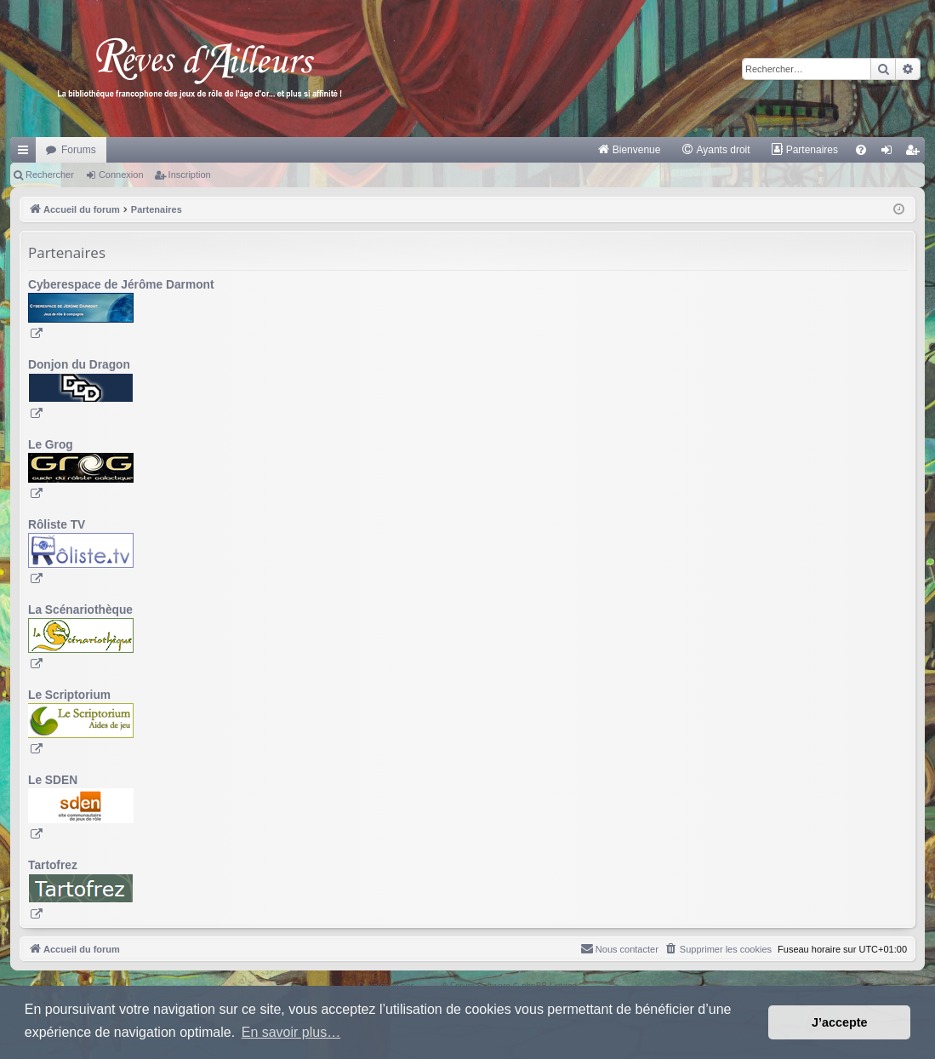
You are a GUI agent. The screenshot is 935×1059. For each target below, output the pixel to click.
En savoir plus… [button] (291, 1032)
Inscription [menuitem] (916, 153)
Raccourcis (26, 153)
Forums (78, 150)
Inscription (189, 174)
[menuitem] (629, 150)
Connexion (121, 174)
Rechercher (50, 174)
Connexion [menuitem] (890, 153)
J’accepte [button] (840, 1022)
